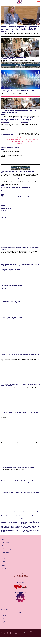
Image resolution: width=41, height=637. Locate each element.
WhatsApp (4, 622)
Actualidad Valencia (9, 31)
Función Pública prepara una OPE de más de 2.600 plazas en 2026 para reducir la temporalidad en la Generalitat (9, 133)
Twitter (4, 621)
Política (2, 31)
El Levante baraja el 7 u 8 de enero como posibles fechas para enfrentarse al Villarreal (10, 494)
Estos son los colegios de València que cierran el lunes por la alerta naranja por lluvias (29, 517)
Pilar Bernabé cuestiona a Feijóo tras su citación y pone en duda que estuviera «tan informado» (30, 522)
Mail (3, 618)
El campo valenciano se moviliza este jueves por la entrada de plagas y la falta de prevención (12, 287)
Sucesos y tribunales (5, 122)
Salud (2, 114)
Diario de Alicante (4, 608)
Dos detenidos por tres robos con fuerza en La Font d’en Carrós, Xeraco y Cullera (20, 467)
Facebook (4, 614)
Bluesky (4, 624)
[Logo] (19, 2)
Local (2, 149)
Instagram (4, 615)
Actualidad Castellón (4, 609)
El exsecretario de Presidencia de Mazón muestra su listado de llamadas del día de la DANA (29, 119)
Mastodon (4, 625)
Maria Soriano (3, 210)
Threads (4, 627)
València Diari (3, 611)
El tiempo (3, 205)
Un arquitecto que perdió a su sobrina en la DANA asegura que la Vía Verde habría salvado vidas (9, 119)
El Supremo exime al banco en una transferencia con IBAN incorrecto (17, 440)
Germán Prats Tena (13, 122)
